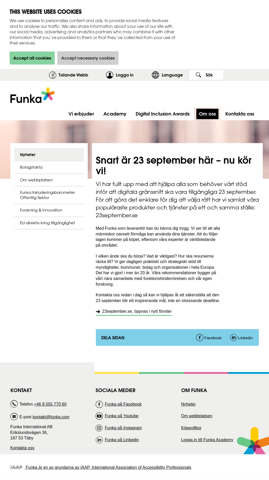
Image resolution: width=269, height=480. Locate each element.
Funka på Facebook (123, 404)
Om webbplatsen (36, 179)
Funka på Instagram (123, 428)
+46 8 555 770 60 (50, 404)
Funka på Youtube (121, 416)
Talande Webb (73, 75)
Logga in (132, 75)
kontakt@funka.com (51, 417)
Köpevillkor (191, 428)
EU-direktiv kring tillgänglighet (47, 222)
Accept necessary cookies (88, 58)
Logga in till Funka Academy (207, 440)
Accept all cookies (32, 58)
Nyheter (27, 154)
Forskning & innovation (41, 210)
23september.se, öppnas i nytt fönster (137, 311)
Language (172, 75)
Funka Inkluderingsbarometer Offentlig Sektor (47, 195)
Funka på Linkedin (122, 440)
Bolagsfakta (31, 167)
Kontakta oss (22, 448)
